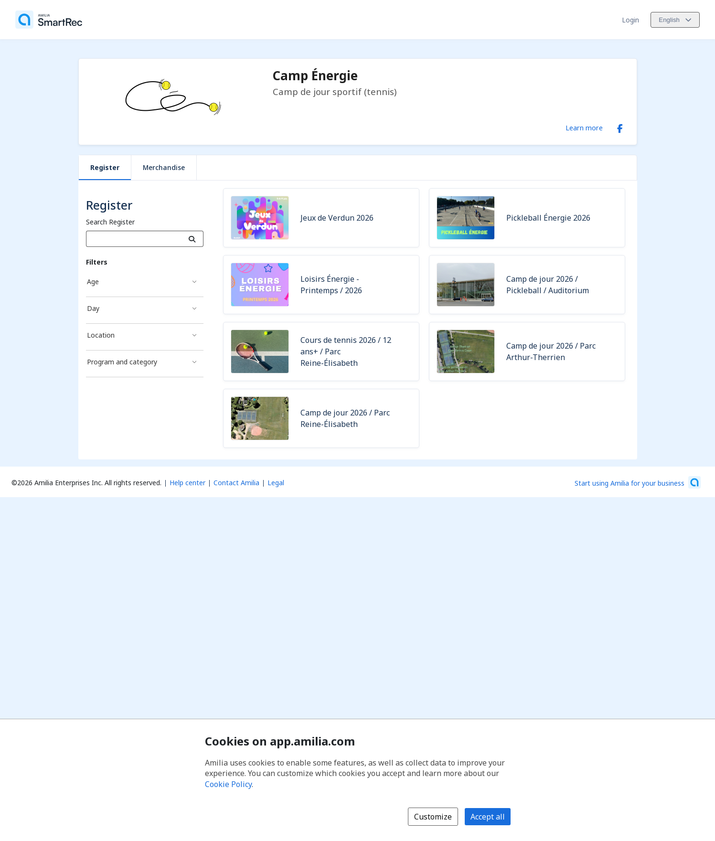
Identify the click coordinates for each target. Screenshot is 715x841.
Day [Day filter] (93, 308)
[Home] (48, 20)
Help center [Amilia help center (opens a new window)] (187, 482)
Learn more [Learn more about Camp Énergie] (584, 127)
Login (630, 19)
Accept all (487, 816)
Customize (433, 816)
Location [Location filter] (101, 335)
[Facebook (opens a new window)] (620, 126)
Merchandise (164, 167)
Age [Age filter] (93, 281)
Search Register (110, 221)
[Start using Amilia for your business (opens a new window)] (638, 482)
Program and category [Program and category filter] (122, 361)
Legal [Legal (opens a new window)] (275, 482)
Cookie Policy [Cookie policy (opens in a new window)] (228, 784)
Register (104, 167)
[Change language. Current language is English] (675, 20)
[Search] (192, 239)
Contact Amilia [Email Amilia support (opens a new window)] (236, 482)
